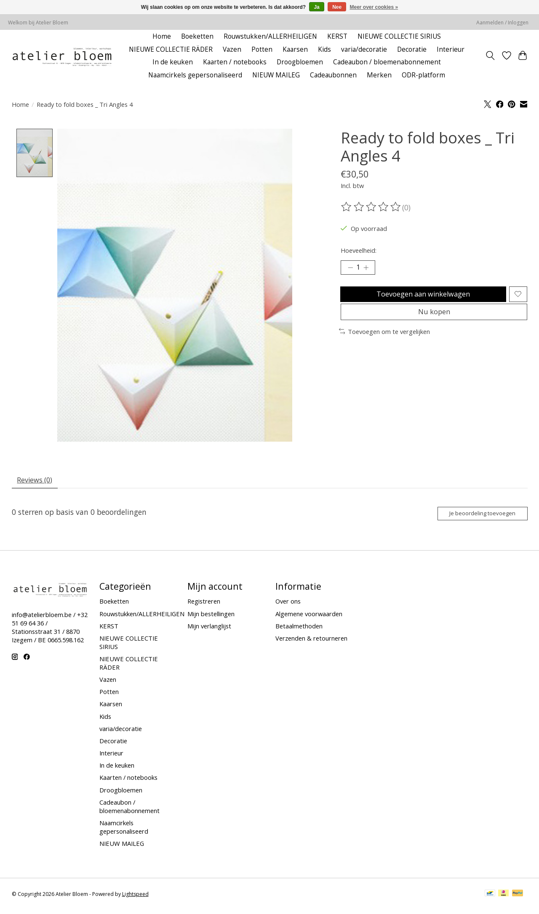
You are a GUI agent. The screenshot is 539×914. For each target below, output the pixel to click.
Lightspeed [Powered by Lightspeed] (135, 899)
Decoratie (412, 49)
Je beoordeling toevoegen (476, 517)
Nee (337, 7)
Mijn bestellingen (211, 619)
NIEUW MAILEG (276, 75)
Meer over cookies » (374, 7)
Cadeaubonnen (333, 75)
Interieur (450, 49)
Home (161, 36)
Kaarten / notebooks (235, 62)
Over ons (288, 606)
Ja (316, 7)
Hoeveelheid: (358, 250)
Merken (379, 75)
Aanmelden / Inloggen (502, 22)
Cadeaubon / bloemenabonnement (387, 62)
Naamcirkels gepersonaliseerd (195, 75)
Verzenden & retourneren (311, 643)
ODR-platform (423, 75)
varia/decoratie (364, 49)
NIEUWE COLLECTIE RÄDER (171, 49)
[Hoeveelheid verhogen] (368, 269)
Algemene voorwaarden (308, 619)
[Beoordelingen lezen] (371, 206)
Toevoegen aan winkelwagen (422, 297)
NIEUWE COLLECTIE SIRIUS (399, 36)
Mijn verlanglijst (209, 631)
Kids (324, 49)
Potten (261, 49)
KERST (337, 36)
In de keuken (172, 62)
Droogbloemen (300, 62)
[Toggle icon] (490, 55)
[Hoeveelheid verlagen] (350, 269)
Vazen (232, 49)
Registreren (203, 606)
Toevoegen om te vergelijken (384, 340)
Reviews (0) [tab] (37, 482)
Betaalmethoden (299, 631)
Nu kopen (434, 320)
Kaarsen (295, 49)
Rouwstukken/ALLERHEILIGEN (270, 36)
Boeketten (197, 36)
